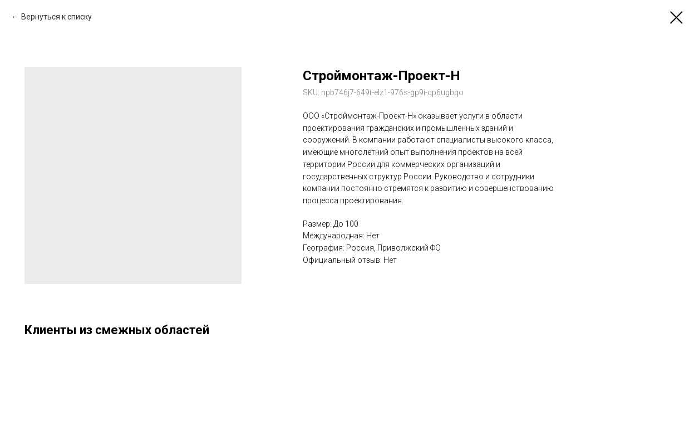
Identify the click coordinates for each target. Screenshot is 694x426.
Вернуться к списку (56, 16)
